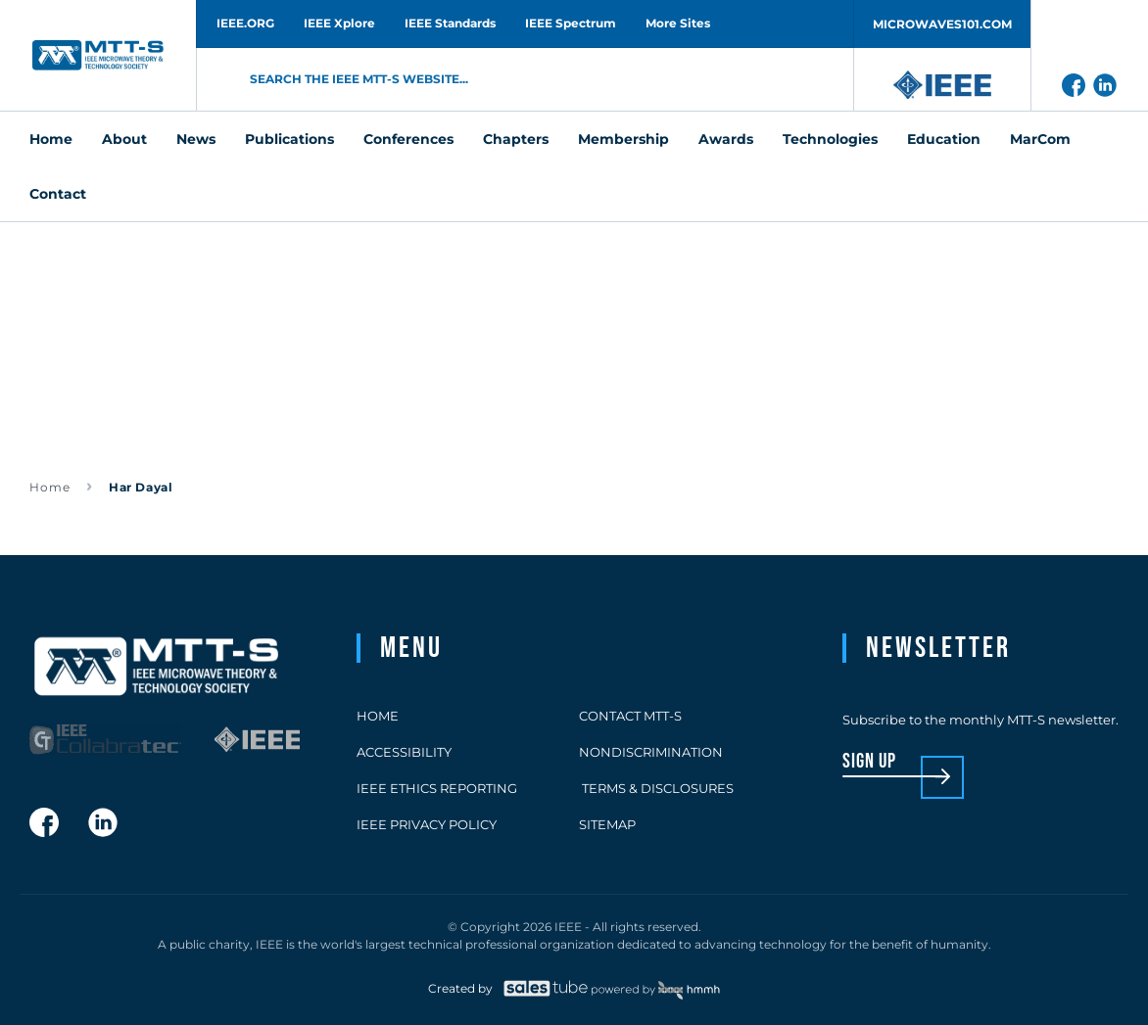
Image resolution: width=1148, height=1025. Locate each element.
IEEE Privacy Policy (427, 824)
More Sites (678, 23)
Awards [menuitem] (725, 139)
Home (50, 487)
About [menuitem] (124, 139)
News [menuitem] (195, 139)
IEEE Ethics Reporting (437, 788)
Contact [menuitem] (57, 194)
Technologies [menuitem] (830, 139)
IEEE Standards (450, 23)
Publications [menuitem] (289, 139)
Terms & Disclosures (656, 788)
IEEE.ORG (245, 23)
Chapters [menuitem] (516, 139)
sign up (869, 762)
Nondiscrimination (651, 752)
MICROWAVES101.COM (942, 24)
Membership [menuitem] (623, 139)
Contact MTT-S (630, 715)
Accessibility (404, 752)
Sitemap (607, 824)
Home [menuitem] (50, 139)
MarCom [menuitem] (1040, 139)
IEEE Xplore (339, 23)
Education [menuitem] (944, 139)
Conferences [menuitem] (408, 139)
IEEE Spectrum (570, 23)
